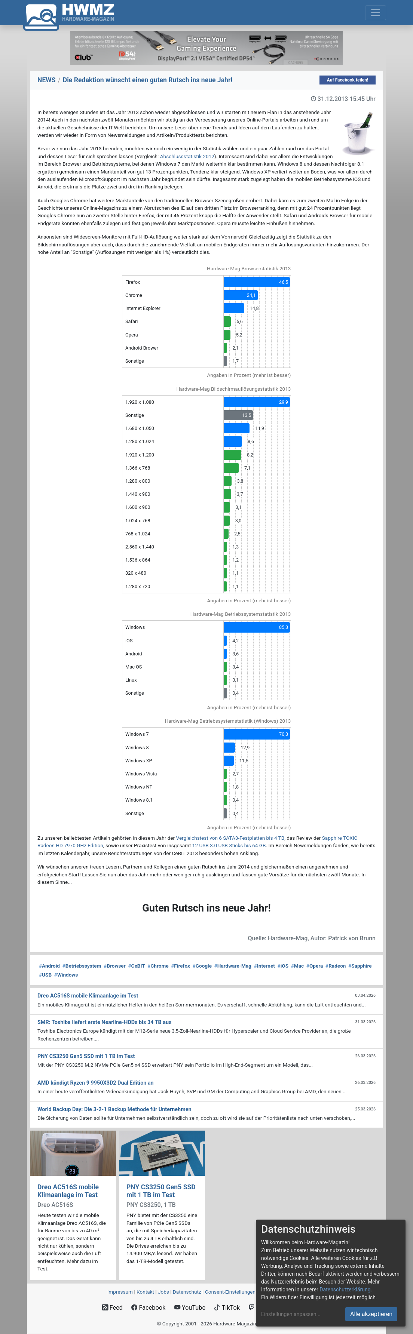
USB (45, 975)
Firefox (180, 966)
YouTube (189, 1307)
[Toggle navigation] (375, 12)
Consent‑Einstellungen (230, 1292)
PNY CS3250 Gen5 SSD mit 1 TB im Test (161, 1191)
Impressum (120, 1292)
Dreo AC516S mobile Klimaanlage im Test (68, 1191)
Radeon (335, 966)
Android (49, 966)
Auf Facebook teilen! (347, 80)
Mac (297, 966)
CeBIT (136, 966)
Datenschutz (187, 1292)
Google (202, 966)
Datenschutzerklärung (344, 1289)
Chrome (157, 966)
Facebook (148, 1307)
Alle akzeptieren (371, 1314)
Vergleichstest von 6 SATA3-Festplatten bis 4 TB (230, 838)
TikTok (227, 1307)
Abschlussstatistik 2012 (187, 156)
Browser (114, 966)
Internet (264, 966)
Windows (66, 975)
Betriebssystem (81, 966)
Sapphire (359, 966)
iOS (283, 966)
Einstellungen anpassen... (291, 1314)
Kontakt (145, 1292)
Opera (314, 966)
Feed (112, 1307)
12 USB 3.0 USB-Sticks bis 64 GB (229, 845)
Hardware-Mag (232, 966)
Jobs (163, 1292)
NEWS (46, 80)
